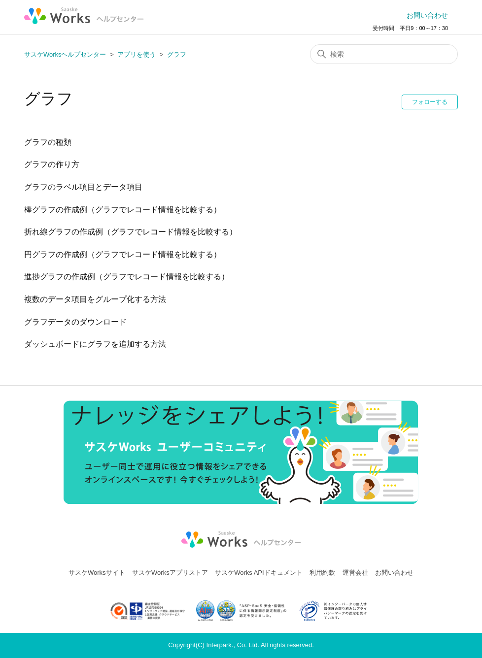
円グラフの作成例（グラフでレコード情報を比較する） (122, 254)
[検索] (384, 54)
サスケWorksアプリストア (170, 572)
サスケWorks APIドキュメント (258, 572)
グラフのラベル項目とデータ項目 (83, 187)
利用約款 (322, 572)
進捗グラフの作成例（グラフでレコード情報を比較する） (126, 276)
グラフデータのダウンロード (75, 322)
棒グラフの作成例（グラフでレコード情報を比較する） (122, 209)
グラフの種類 (47, 142)
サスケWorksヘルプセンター (65, 54)
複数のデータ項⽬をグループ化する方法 (95, 299)
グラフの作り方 (51, 164)
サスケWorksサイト (97, 572)
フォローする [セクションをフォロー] (430, 102)
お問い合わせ (427, 15)
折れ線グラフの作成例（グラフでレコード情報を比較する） (130, 232)
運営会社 (355, 572)
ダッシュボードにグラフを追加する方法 (95, 344)
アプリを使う (136, 54)
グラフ (176, 54)
